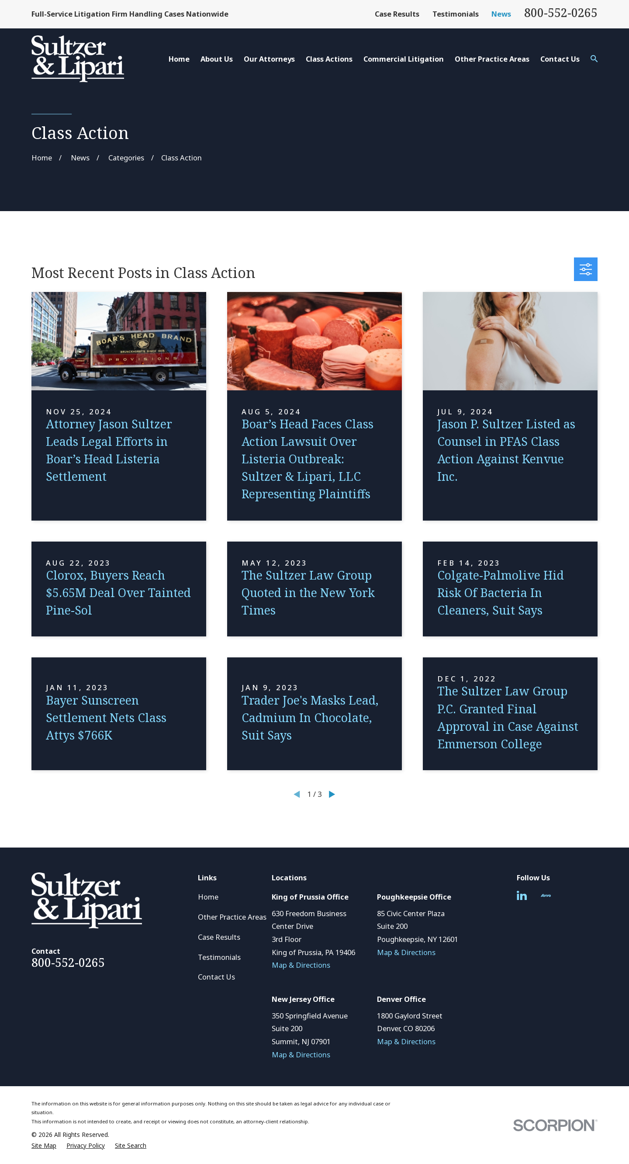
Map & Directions (301, 965)
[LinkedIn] (522, 895)
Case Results (397, 14)
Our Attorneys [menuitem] (269, 59)
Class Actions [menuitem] (329, 59)
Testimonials (455, 14)
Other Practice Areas (232, 917)
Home (208, 897)
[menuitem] (43, 1145)
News (501, 14)
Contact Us (216, 977)
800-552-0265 (561, 13)
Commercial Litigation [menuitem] (403, 59)
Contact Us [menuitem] (560, 59)
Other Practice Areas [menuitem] (492, 59)
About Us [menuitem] (216, 59)
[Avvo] (546, 895)
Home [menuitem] (179, 59)
